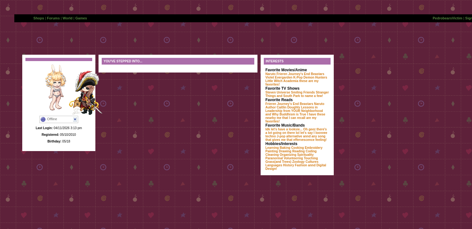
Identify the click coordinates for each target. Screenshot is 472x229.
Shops (38, 18)
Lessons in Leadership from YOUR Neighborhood (294, 109)
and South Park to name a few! (300, 96)
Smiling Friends (303, 92)
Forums (53, 18)
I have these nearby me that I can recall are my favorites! (295, 118)
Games (81, 18)
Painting (271, 151)
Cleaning (272, 154)
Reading (298, 151)
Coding (311, 151)
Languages (273, 165)
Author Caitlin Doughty (282, 107)
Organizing (288, 154)
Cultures (311, 161)
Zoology (298, 161)
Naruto (270, 74)
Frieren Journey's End (293, 74)
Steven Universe (277, 92)
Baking (285, 147)
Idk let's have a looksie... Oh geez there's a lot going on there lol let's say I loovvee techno (296, 133)
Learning (272, 147)
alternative (294, 136)
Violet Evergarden (278, 77)
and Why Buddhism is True (285, 114)
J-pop (281, 136)
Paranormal (274, 158)
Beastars (317, 74)
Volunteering (293, 158)
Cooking (297, 147)
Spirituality (305, 154)
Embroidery (314, 147)
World (67, 18)
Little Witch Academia (281, 81)
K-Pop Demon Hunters (310, 77)
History (288, 165)
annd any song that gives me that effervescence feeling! (296, 138)
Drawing (285, 151)
